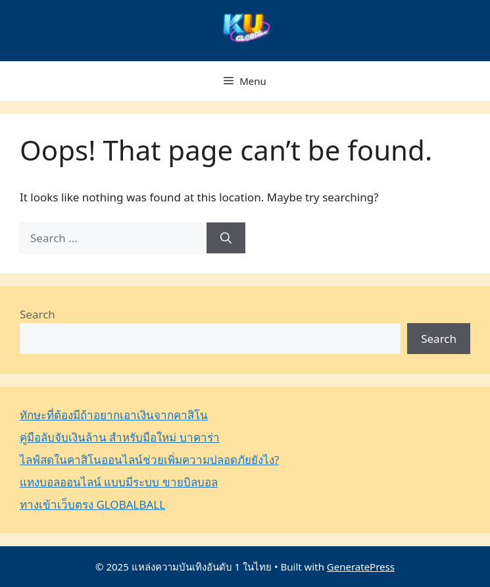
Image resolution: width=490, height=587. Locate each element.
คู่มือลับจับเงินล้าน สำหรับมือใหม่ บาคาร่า (120, 437)
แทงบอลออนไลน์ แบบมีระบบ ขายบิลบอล (119, 482)
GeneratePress (361, 566)
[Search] (226, 238)
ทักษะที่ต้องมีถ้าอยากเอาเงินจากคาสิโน (114, 414)
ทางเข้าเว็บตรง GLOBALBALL (92, 504)
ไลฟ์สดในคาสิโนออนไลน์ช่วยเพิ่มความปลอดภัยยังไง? (149, 459)
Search (37, 314)
